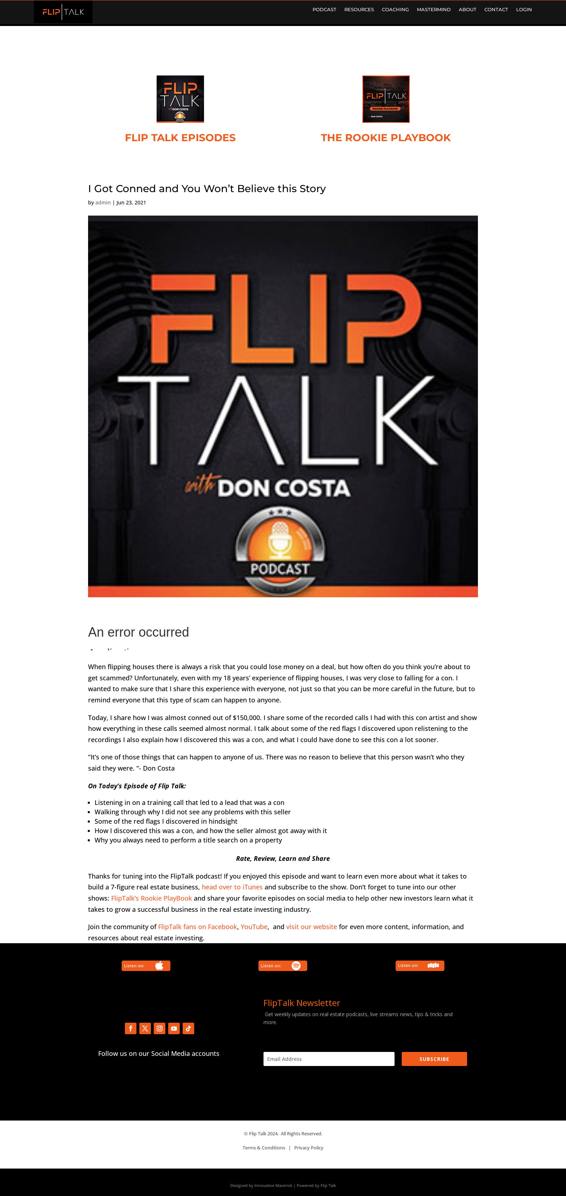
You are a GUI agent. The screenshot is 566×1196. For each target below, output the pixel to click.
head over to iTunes (232, 887)
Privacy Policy (308, 1147)
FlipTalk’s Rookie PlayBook (151, 898)
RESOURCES (359, 9)
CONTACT (496, 9)
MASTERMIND (434, 9)
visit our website (311, 926)
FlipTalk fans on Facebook (197, 926)
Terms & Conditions (264, 1147)
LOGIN (524, 9)
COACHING (395, 9)
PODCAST (324, 9)
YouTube (254, 926)
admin (103, 202)
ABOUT (467, 9)
